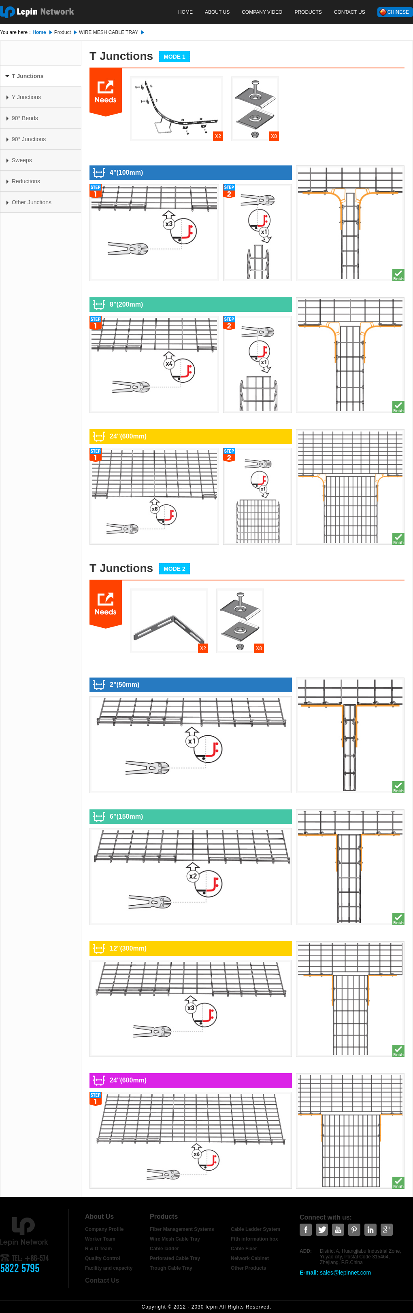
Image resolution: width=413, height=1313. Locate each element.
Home (185, 12)
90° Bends (22, 118)
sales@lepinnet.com (345, 1272)
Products (307, 12)
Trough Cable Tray (171, 1268)
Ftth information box (254, 1239)
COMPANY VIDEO (262, 12)
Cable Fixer (244, 1249)
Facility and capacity (108, 1268)
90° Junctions (26, 139)
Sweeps (19, 160)
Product (62, 32)
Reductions (23, 181)
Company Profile (104, 1229)
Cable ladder (164, 1249)
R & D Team (98, 1249)
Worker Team (100, 1239)
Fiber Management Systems (182, 1229)
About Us (217, 12)
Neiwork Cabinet (250, 1258)
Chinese (398, 12)
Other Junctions (28, 202)
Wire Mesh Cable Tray (175, 1239)
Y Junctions (23, 97)
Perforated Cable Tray (175, 1258)
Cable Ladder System (255, 1229)
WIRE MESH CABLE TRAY (108, 32)
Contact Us (349, 12)
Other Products (248, 1268)
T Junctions (24, 76)
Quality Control (102, 1258)
